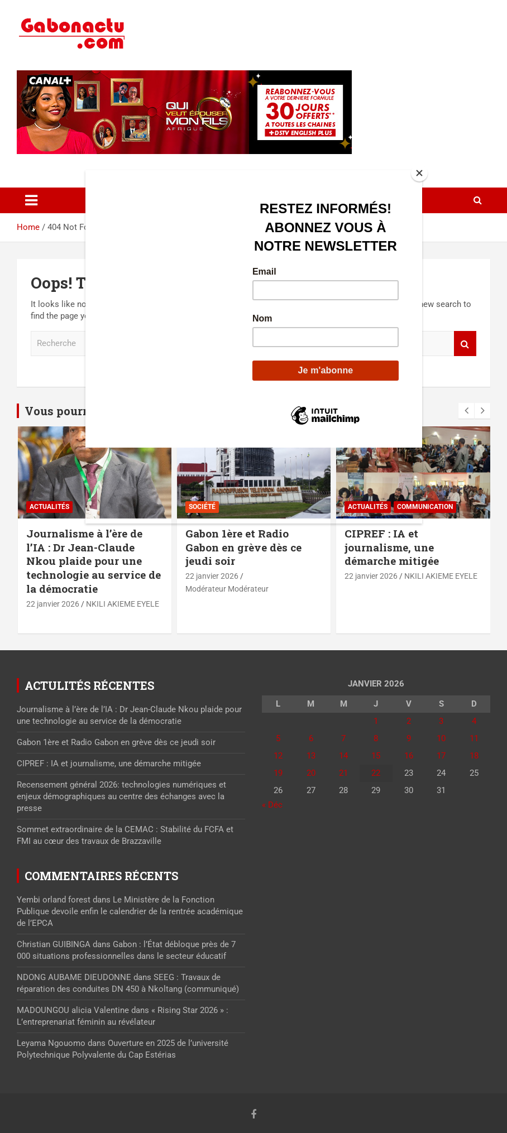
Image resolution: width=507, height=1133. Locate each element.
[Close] (419, 173)
